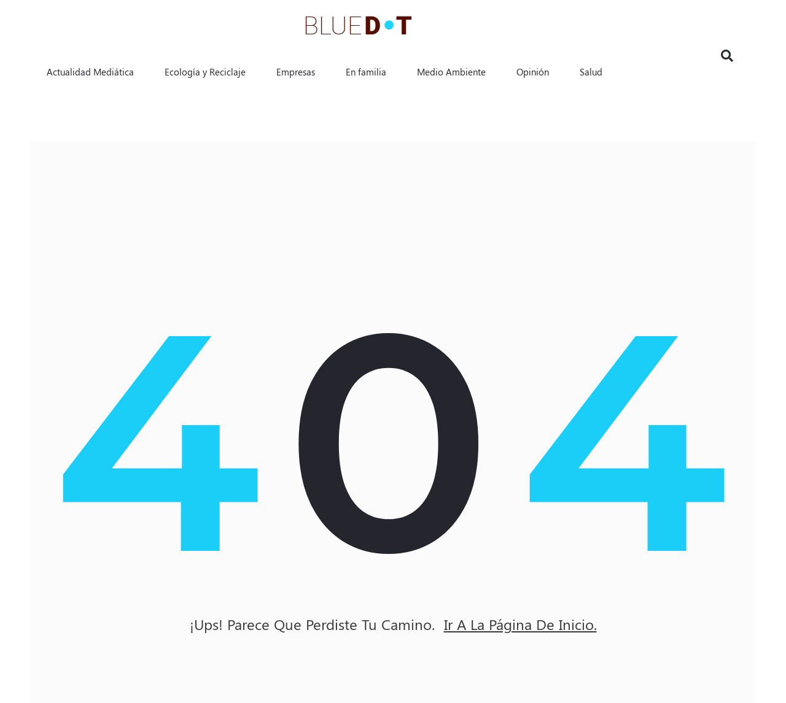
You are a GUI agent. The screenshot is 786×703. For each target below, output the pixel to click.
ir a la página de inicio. (520, 624)
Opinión (532, 72)
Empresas (295, 72)
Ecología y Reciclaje (205, 72)
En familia (366, 72)
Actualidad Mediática (90, 72)
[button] (727, 56)
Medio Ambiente (451, 72)
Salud (591, 72)
